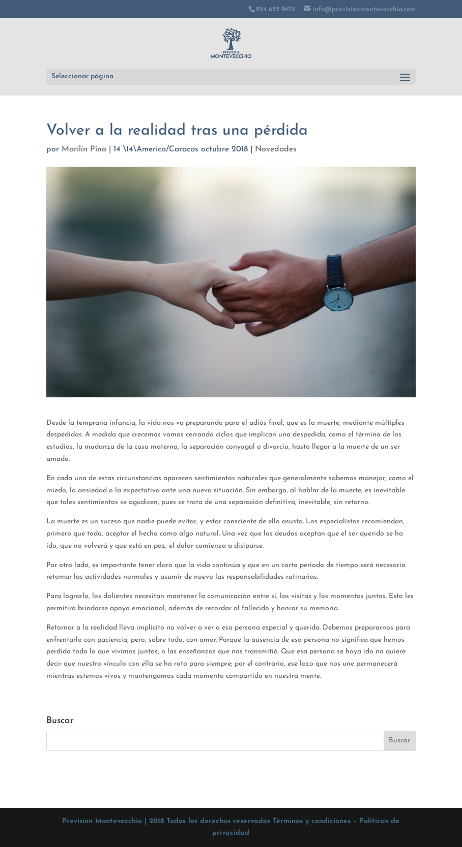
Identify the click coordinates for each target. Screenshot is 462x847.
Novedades (276, 149)
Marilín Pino (84, 149)
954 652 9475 (275, 9)
